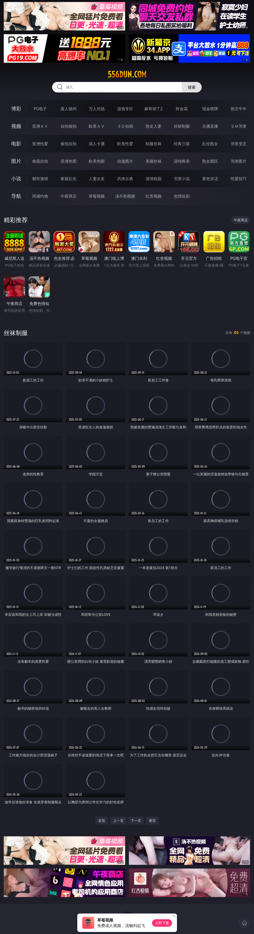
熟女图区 (210, 161)
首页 (101, 820)
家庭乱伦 (69, 178)
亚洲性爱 (40, 143)
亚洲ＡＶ (40, 126)
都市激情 (40, 178)
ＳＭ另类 (239, 126)
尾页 (152, 820)
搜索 (192, 87)
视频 (16, 126)
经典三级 (182, 143)
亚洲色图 (69, 161)
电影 (16, 143)
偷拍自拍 (69, 143)
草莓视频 (97, 196)
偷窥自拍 (40, 161)
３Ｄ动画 (125, 126)
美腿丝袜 (154, 161)
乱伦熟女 (210, 143)
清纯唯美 (182, 161)
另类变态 (239, 143)
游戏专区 (125, 108)
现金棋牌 (210, 108)
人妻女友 (97, 178)
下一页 (136, 820)
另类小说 (182, 178)
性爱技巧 (239, 178)
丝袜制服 (182, 126)
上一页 (118, 820)
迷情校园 (154, 178)
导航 (16, 196)
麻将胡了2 (153, 108)
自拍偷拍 (69, 126)
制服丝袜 (154, 143)
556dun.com (127, 74)
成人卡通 (97, 143)
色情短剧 (182, 196)
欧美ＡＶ (97, 126)
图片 (16, 161)
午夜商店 (69, 196)
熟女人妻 (154, 126)
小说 (16, 178)
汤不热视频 (125, 196)
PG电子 (40, 108)
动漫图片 (125, 161)
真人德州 (69, 108)
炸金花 (182, 108)
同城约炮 (40, 196)
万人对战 (97, 108)
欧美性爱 (125, 143)
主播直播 (210, 126)
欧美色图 (97, 161)
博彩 (16, 108)
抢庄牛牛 (239, 108)
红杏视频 (154, 196)
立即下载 (162, 923)
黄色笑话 (210, 178)
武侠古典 (125, 178)
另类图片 (239, 161)
